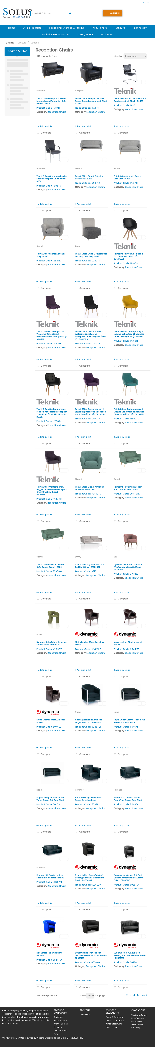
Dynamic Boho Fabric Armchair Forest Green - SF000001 (51, 643)
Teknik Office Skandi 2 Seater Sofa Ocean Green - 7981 (128, 488)
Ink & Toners (99, 27)
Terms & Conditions (114, 1017)
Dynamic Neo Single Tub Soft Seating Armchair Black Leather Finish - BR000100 (129, 878)
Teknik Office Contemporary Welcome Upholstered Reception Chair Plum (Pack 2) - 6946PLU (51, 335)
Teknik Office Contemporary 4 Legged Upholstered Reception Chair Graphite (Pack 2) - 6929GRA (51, 491)
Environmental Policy (115, 1020)
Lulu (115, 557)
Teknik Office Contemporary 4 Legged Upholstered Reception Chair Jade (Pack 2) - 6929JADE (129, 412)
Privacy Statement (114, 1024)
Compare (43, 133)
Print (56, 1034)
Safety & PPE (85, 34)
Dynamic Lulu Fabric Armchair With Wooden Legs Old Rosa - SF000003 (128, 567)
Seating (35, 42)
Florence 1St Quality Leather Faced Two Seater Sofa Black (128, 798)
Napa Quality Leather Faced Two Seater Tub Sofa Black (129, 721)
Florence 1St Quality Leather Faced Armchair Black (88, 798)
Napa (78, 712)
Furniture (119, 27)
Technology (140, 27)
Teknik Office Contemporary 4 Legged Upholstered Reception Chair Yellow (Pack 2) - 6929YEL (129, 334)
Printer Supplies (60, 1020)
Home (11, 27)
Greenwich (41, 168)
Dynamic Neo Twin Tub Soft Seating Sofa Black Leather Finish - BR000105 (129, 955)
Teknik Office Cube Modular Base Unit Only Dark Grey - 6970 (91, 255)
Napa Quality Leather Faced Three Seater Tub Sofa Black (50, 798)
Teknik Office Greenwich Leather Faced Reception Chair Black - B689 (52, 179)
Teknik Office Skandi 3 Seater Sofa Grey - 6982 (89, 177)
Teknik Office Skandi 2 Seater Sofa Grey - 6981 (128, 177)
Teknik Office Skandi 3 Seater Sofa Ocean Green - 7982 (50, 565)
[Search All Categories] (51, 13)
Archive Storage (61, 1024)
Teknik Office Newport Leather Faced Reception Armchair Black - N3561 (91, 101)
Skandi (78, 168)
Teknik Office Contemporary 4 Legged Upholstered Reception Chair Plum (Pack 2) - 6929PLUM (90, 412)
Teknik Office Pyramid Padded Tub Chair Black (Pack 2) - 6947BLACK (128, 256)
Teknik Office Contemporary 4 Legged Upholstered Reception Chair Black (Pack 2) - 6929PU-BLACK (51, 413)
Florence (79, 790)
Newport (40, 90)
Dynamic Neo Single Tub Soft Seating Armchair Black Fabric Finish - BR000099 (89, 878)
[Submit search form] (70, 13)
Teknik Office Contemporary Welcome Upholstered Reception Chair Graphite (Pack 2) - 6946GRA (90, 335)
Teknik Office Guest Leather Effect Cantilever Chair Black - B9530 (130, 99)
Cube (78, 246)
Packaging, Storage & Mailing (66, 27)
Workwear (107, 34)
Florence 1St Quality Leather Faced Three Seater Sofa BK (50, 876)
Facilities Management (56, 34)
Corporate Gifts (60, 1030)
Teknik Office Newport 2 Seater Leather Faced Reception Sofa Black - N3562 (51, 101)
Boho (39, 634)
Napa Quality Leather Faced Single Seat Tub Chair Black (88, 721)
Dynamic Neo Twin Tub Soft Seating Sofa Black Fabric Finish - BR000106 (91, 955)
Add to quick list (44, 126)
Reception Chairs (57, 111)
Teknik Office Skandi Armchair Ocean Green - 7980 (89, 488)
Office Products (32, 27)
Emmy (78, 557)
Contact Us (144, 2)
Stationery (58, 1017)
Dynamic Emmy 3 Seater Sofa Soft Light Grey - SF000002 (89, 565)
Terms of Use (111, 1027)
